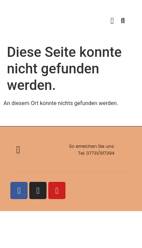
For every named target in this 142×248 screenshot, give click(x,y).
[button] (112, 20)
